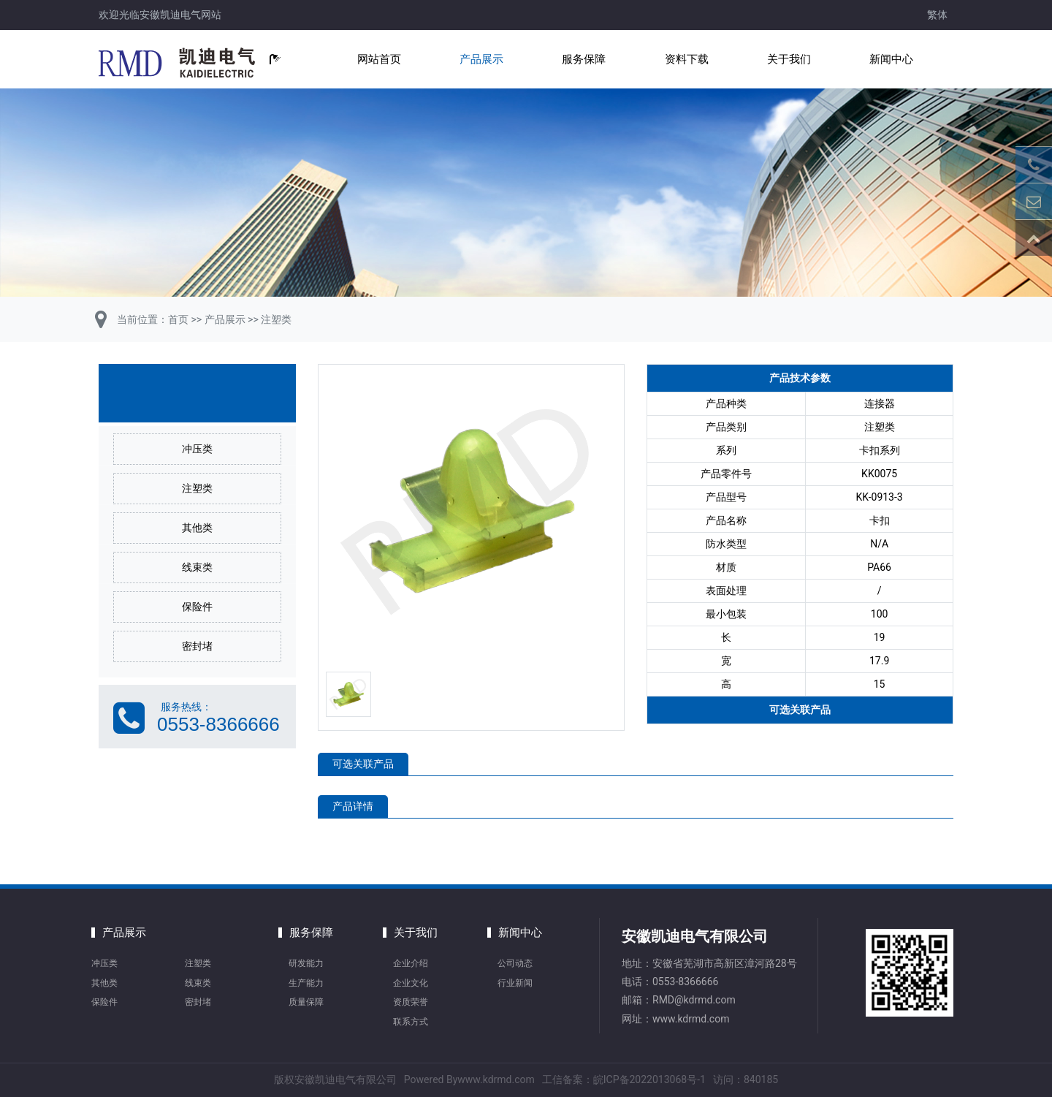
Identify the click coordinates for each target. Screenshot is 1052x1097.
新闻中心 (891, 59)
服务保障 (584, 59)
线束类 (197, 567)
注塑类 (276, 319)
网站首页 (379, 59)
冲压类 (197, 449)
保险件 (197, 606)
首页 (178, 319)
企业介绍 (410, 963)
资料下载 (687, 59)
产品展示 (481, 59)
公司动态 (515, 963)
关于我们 (789, 59)
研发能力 (306, 963)
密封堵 (197, 646)
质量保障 (306, 1002)
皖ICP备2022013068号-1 (649, 1079)
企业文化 (410, 983)
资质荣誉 (410, 1002)
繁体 (937, 14)
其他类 (197, 528)
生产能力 (306, 983)
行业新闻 (515, 983)
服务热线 (181, 707)
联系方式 (410, 1022)
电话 (632, 981)
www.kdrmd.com (690, 1019)
